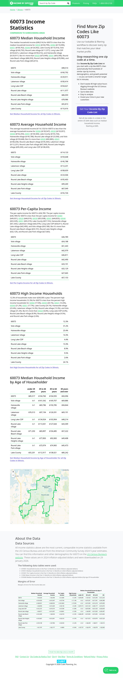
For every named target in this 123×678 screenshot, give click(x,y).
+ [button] (13, 472)
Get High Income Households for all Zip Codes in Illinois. (34, 367)
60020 (37, 55)
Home (12, 9)
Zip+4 (54, 656)
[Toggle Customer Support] (111, 670)
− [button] (13, 475)
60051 (12, 47)
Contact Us (24, 656)
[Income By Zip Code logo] (21, 3)
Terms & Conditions (75, 656)
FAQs (95, 3)
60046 (27, 47)
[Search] (68, 3)
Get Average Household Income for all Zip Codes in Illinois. (35, 198)
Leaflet (66, 523)
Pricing (86, 3)
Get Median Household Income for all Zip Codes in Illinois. (35, 114)
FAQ (16, 656)
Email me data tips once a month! (61, 652)
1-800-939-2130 (105, 3)
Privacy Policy (102, 656)
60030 (37, 45)
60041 (51, 55)
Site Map (61, 656)
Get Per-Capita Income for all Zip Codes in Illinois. (31, 283)
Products (76, 3)
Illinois (20, 9)
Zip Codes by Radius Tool (40, 656)
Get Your (92, 110)
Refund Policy (89, 656)
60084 (52, 45)
